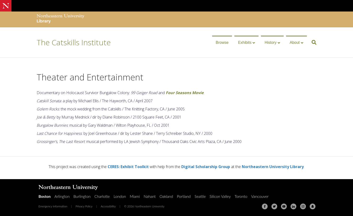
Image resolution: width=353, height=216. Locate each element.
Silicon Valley (220, 196)
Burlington (82, 196)
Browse (222, 42)
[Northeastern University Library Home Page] (60, 19)
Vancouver (260, 196)
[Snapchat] (312, 206)
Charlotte (102, 196)
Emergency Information (53, 206)
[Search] (312, 42)
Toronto (241, 196)
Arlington (62, 196)
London (120, 196)
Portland (184, 196)
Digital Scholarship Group (205, 166)
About (295, 42)
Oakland (166, 196)
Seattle (200, 196)
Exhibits (244, 42)
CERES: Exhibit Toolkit (128, 166)
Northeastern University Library (273, 166)
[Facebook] (265, 206)
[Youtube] (284, 206)
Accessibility (108, 206)
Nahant (150, 196)
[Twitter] (274, 206)
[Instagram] (303, 206)
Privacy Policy (84, 206)
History (270, 42)
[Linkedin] (293, 206)
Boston (45, 196)
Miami (135, 196)
